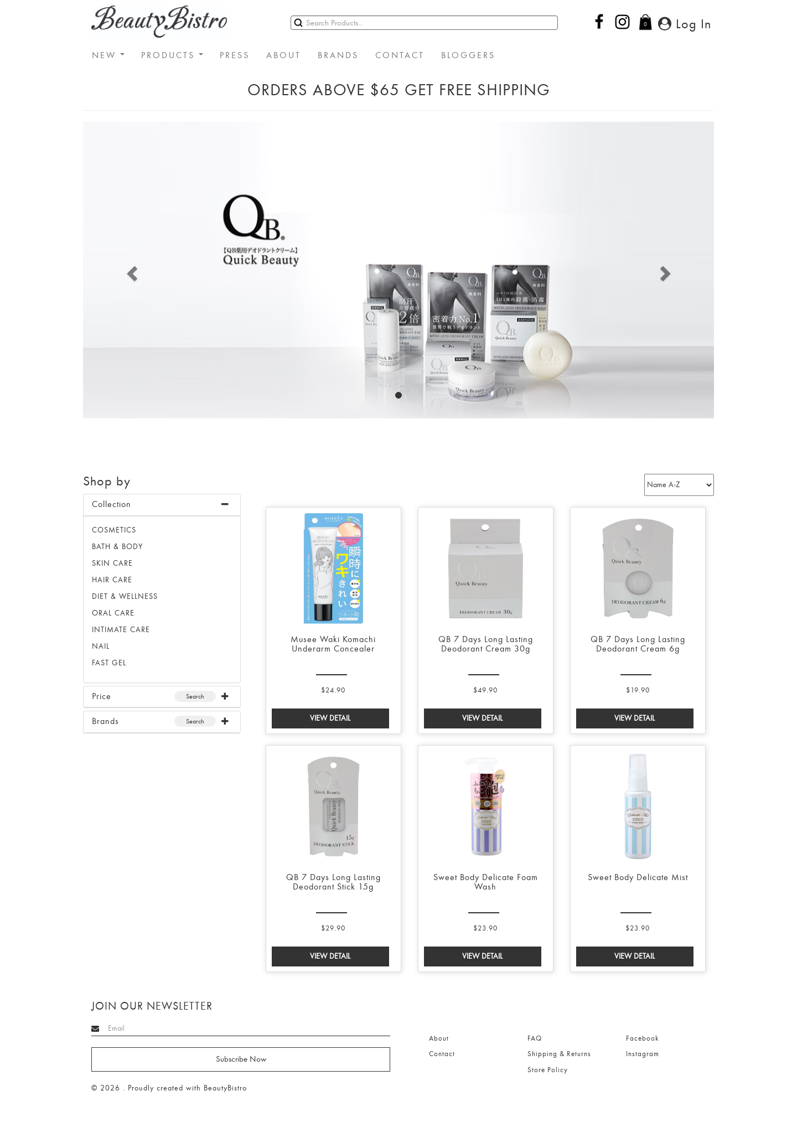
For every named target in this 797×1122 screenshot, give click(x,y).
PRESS (235, 55)
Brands (105, 721)
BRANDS (338, 55)
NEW (108, 55)
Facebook (642, 1038)
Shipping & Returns (559, 1053)
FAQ (534, 1038)
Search (195, 696)
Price (101, 696)
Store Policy (547, 1070)
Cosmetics (114, 530)
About (439, 1038)
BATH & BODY (117, 546)
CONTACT (400, 55)
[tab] (162, 505)
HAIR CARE (112, 580)
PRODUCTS (172, 55)
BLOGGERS (468, 55)
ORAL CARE (113, 613)
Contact (442, 1053)
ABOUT (283, 55)
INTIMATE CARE (121, 629)
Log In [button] (684, 24)
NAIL (101, 646)
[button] (130, 270)
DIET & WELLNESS (125, 596)
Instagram (642, 1053)
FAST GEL (109, 663)
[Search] (424, 22)
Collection (111, 504)
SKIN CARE (112, 563)
